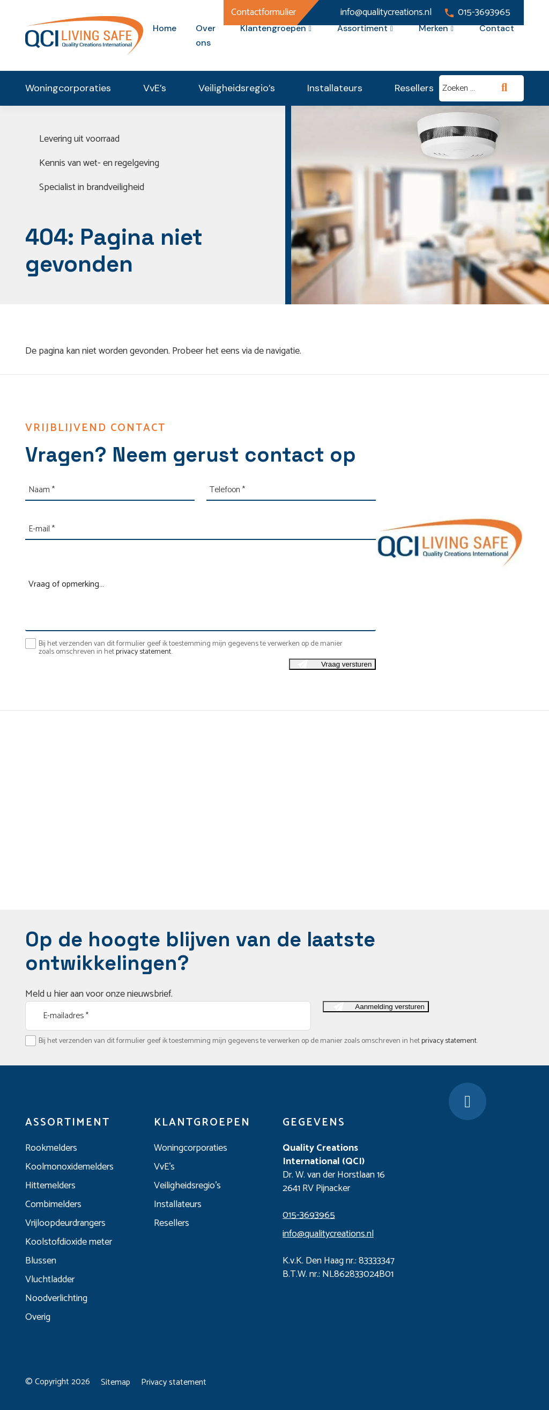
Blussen (40, 1261)
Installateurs (334, 88)
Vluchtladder (50, 1280)
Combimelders (53, 1204)
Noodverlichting (56, 1298)
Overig (37, 1317)
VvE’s (154, 88)
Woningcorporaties (68, 88)
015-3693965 (477, 12)
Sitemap (115, 1382)
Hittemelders (50, 1186)
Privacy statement (173, 1382)
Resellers (414, 88)
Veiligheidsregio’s (236, 88)
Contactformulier (263, 12)
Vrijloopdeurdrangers (65, 1223)
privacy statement (143, 652)
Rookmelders (51, 1148)
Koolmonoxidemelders (69, 1167)
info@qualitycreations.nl (379, 12)
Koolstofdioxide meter (68, 1242)
